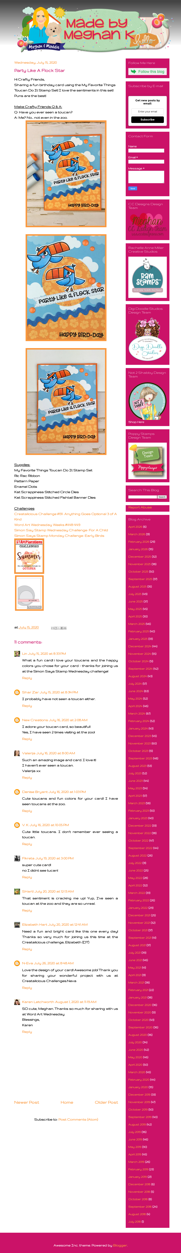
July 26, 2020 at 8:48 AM (54, 963)
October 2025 (138, 571)
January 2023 (137, 818)
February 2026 (138, 541)
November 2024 (139, 653)
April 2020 (135, 1064)
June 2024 (135, 691)
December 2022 (139, 825)
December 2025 (139, 556)
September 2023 (140, 758)
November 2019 (139, 1102)
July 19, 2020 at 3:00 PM (54, 858)
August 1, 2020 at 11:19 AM (75, 1002)
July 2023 (134, 773)
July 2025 (134, 593)
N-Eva (27, 963)
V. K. (25, 825)
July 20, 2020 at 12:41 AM (68, 924)
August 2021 (137, 945)
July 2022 (135, 862)
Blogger (120, 1245)
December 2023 (139, 735)
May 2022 (135, 877)
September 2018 (139, 1206)
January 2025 (137, 638)
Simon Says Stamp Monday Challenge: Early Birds (59, 535)
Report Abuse (140, 507)
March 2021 (136, 982)
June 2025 (135, 601)
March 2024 (136, 713)
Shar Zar (30, 692)
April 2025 (135, 616)
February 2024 (138, 720)
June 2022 (135, 870)
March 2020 (136, 1072)
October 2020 (138, 1019)
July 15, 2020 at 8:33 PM (47, 653)
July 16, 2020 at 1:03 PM (67, 792)
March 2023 (136, 803)
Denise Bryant (35, 792)
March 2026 (136, 534)
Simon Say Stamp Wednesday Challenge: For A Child (61, 530)
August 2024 (137, 676)
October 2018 (138, 1199)
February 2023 (138, 810)
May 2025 (135, 608)
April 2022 (135, 885)
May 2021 (134, 967)
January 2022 (138, 907)
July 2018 (134, 1221)
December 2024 (139, 646)
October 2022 (138, 840)
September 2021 (139, 937)
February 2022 (138, 900)
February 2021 (138, 989)
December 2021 (139, 915)
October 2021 (137, 930)
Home (67, 1102)
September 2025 (140, 579)
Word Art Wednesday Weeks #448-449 (47, 525)
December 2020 (139, 1004)
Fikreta (28, 858)
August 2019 (137, 1124)
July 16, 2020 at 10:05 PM (49, 825)
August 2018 (137, 1214)
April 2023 (135, 795)
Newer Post (26, 1102)
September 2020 (140, 1027)
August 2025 (137, 586)
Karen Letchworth (38, 1002)
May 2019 (134, 1146)
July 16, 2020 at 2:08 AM (68, 720)
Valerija (28, 753)
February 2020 (138, 1079)
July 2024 (135, 683)
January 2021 (137, 997)
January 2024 (138, 728)
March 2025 (136, 623)
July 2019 (134, 1131)
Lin (24, 653)
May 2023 (135, 788)
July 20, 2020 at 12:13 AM (54, 891)
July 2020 (135, 1042)
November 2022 (139, 833)
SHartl (28, 891)
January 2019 (137, 1176)
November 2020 (139, 1012)
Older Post (106, 1102)
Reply (27, 678)
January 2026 (138, 549)
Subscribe (148, 119)
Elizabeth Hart (34, 924)
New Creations (35, 720)
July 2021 (134, 952)
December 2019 (139, 1094)
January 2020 (138, 1087)
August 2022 (137, 855)
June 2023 (135, 780)
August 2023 (137, 765)
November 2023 (139, 743)
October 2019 (138, 1109)
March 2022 (136, 892)
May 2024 (135, 698)
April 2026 (135, 526)
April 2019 (134, 1154)
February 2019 (138, 1169)
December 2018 (139, 1184)
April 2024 (135, 706)
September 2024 (140, 668)
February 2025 (138, 631)
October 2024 (138, 661)
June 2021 (135, 960)
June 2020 (135, 1049)
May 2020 (135, 1057)
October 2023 (138, 750)
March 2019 (136, 1161)
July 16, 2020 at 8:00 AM (55, 753)
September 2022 (140, 848)
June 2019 (135, 1139)
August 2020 (137, 1034)
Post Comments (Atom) (78, 1119)
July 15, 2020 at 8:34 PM (59, 692)
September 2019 (139, 1117)
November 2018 (139, 1191)
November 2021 (139, 922)
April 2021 (134, 975)
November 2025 (139, 564)
